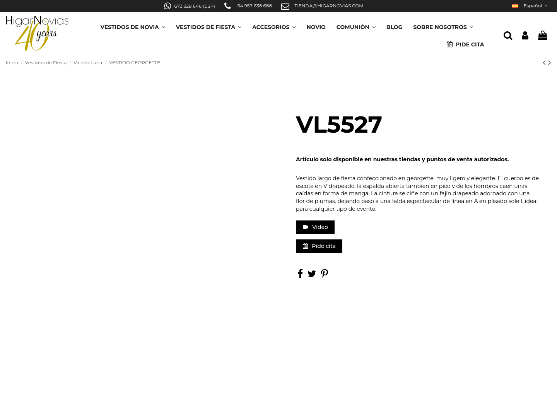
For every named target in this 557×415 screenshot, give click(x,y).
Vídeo (315, 227)
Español (530, 6)
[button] (443, 24)
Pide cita (319, 246)
